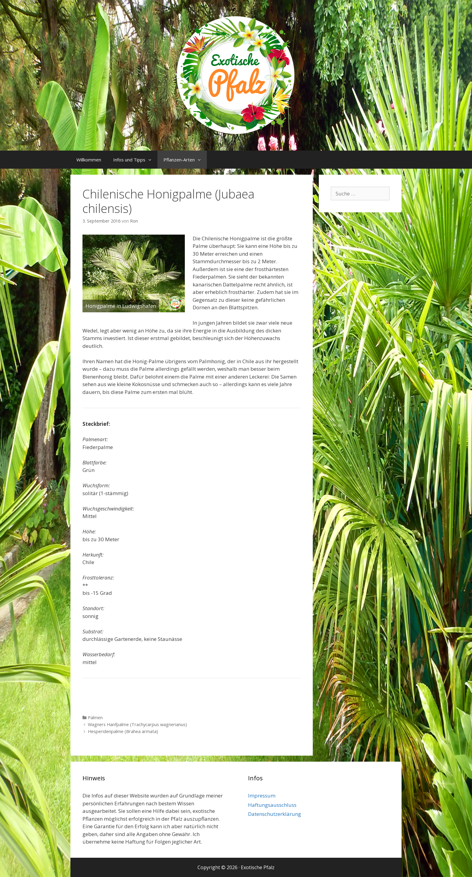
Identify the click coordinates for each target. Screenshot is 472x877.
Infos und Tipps (135, 160)
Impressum (261, 795)
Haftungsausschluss (272, 804)
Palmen (95, 717)
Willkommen (88, 160)
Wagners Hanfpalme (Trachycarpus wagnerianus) (137, 724)
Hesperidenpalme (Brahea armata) (123, 731)
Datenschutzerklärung (274, 813)
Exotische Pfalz (258, 867)
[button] (151, 160)
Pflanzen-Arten (185, 160)
